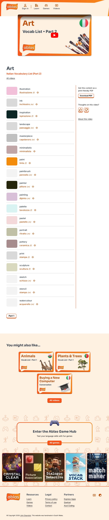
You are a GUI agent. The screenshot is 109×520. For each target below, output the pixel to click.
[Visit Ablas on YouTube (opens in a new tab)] (94, 495)
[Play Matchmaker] (97, 467)
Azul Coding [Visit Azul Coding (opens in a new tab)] (69, 506)
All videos (10, 78)
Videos (29, 506)
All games (54, 442)
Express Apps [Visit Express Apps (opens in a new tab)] (70, 499)
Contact (48, 506)
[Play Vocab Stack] (76, 467)
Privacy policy (51, 499)
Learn (29, 499)
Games (30, 502)
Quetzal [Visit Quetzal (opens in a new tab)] (67, 502)
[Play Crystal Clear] (12, 467)
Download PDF (86, 96)
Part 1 (11, 316)
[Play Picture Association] (33, 467)
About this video (85, 119)
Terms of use (51, 502)
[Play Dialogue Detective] (54, 467)
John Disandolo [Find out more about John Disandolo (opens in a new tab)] (25, 515)
